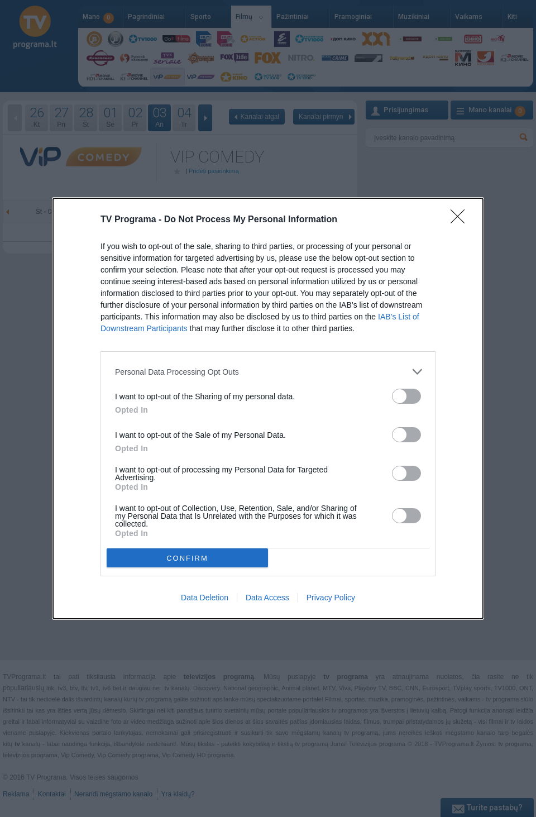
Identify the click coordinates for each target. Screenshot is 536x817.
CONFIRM (187, 558)
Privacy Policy (331, 597)
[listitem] (268, 372)
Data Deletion (204, 597)
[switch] (406, 396)
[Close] (461, 220)
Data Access (267, 597)
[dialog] (268, 408)
